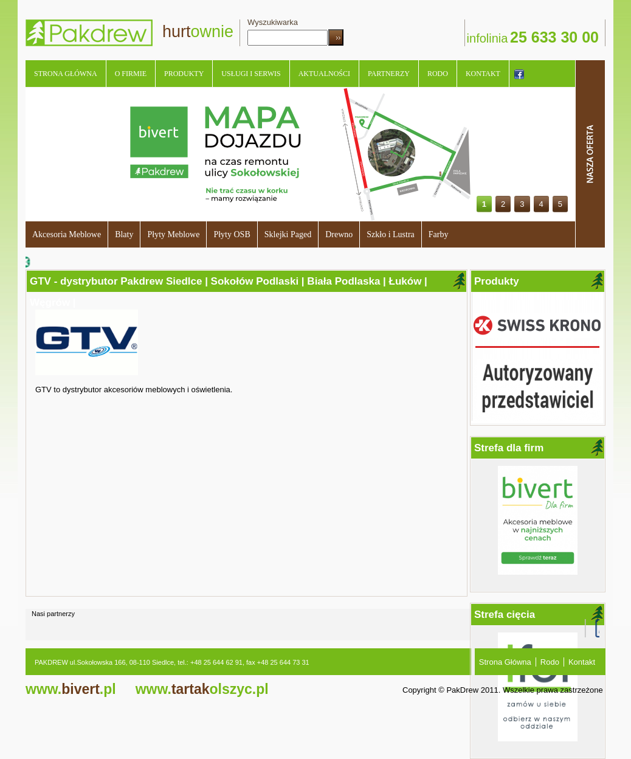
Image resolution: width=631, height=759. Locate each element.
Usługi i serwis (250, 73)
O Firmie (131, 73)
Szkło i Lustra (391, 234)
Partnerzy (389, 73)
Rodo (437, 73)
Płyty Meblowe (173, 234)
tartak (202, 689)
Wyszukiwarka (272, 22)
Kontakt (483, 73)
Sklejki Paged (287, 234)
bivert (71, 689)
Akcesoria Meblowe (66, 234)
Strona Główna (65, 73)
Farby (439, 234)
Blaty (124, 234)
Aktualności (324, 73)
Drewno (339, 234)
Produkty (184, 73)
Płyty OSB (231, 234)
